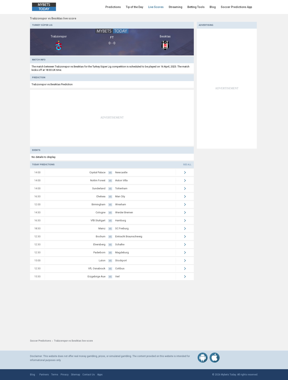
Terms (54, 374)
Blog (213, 7)
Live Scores (156, 7)
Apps (100, 374)
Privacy (65, 374)
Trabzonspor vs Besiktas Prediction (52, 84)
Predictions (113, 7)
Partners (44, 374)
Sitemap (75, 374)
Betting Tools (196, 7)
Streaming (175, 7)
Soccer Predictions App (236, 7)
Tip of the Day (134, 7)
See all (187, 164)
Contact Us (88, 374)
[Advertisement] (112, 118)
